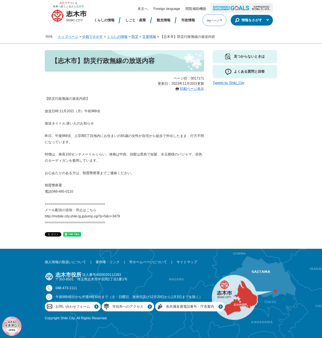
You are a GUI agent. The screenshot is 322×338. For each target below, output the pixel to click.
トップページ (68, 36)
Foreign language (166, 9)
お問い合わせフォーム (73, 306)
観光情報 (163, 20)
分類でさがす (92, 36)
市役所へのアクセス (127, 306)
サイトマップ (186, 262)
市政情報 (188, 20)
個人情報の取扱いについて (65, 262)
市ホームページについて (148, 262)
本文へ (143, 9)
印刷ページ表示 (192, 89)
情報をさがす (252, 20)
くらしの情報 (104, 20)
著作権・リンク (108, 262)
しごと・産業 (135, 20)
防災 (135, 36)
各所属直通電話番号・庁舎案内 (190, 306)
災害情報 (149, 36)
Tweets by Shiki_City (229, 83)
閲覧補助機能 (196, 9)
